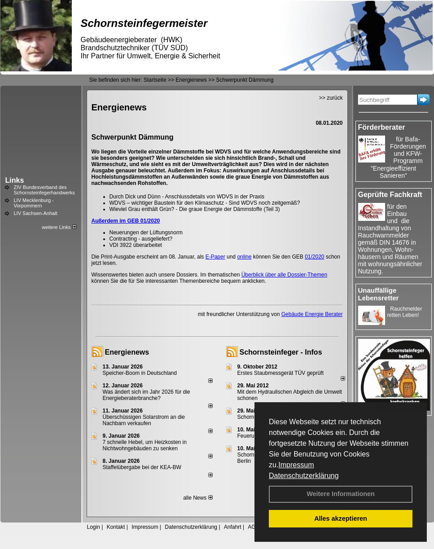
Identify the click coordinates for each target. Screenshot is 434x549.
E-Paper (215, 257)
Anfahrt (232, 527)
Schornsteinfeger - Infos (281, 352)
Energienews (127, 352)
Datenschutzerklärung (304, 475)
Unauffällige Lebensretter (378, 294)
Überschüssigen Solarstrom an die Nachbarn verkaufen (144, 420)
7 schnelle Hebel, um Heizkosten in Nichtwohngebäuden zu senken (145, 445)
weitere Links (59, 227)
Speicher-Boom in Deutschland (140, 373)
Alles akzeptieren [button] (340, 518)
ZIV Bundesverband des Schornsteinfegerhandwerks (44, 189)
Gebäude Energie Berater (312, 314)
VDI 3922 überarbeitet (136, 245)
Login (93, 527)
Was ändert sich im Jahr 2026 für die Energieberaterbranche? (146, 395)
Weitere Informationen (341, 493)
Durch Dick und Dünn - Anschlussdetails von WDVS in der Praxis (187, 196)
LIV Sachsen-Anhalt (35, 213)
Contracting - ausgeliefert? (141, 239)
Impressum (296, 465)
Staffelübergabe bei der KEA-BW (142, 467)
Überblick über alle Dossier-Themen (284, 275)
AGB (253, 527)
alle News (197, 498)
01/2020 (314, 257)
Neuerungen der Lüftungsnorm (146, 232)
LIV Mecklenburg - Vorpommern (34, 203)
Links (14, 180)
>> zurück (331, 98)
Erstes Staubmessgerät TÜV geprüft (280, 373)
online (244, 257)
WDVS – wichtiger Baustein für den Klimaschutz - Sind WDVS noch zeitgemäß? (205, 203)
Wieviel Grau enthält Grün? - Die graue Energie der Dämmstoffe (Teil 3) (195, 209)
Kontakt (116, 527)
